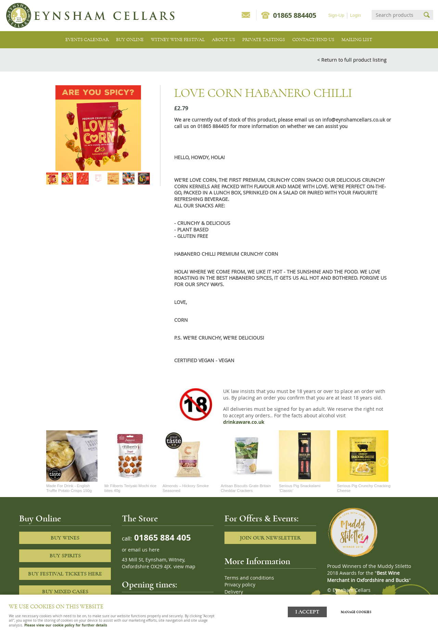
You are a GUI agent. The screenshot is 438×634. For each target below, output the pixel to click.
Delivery (233, 592)
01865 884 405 (161, 537)
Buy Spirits (65, 555)
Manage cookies (357, 611)
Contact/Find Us (313, 39)
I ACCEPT (307, 610)
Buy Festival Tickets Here (65, 573)
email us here (143, 550)
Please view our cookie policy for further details (65, 625)
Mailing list (357, 39)
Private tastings (263, 39)
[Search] (396, 15)
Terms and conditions (249, 578)
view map (184, 566)
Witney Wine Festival (178, 39)
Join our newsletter (270, 538)
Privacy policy (239, 585)
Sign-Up (336, 15)
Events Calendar (87, 39)
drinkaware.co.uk (244, 422)
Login (355, 15)
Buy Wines (65, 538)
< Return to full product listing (352, 59)
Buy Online (130, 39)
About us (223, 39)
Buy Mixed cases (65, 591)
